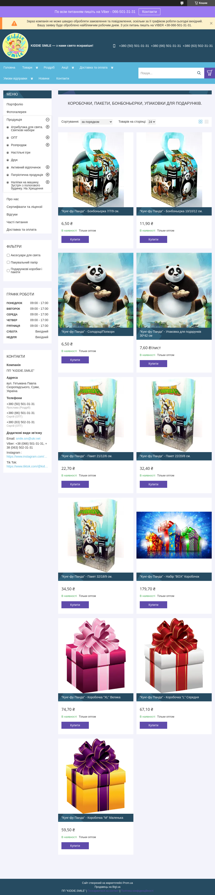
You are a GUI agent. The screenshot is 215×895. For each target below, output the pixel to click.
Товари (27, 67)
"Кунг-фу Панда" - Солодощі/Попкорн (88, 331)
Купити (75, 239)
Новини (44, 78)
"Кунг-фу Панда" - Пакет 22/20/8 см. (165, 456)
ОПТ (14, 137)
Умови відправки (15, 78)
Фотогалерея (16, 112)
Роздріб (49, 67)
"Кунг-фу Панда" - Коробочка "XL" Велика (90, 697)
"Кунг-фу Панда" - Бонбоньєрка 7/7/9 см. (90, 211)
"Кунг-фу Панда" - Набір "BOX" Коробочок (169, 576)
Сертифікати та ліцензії (24, 207)
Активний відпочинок (26, 167)
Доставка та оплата (94, 67)
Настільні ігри (20, 152)
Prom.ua (128, 882)
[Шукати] (199, 73)
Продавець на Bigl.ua (107, 886)
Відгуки (12, 214)
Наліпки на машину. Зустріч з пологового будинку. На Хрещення (27, 185)
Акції (65, 67)
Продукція (14, 119)
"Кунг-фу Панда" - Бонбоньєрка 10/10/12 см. (171, 211)
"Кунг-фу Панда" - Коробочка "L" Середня (169, 697)
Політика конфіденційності (137, 890)
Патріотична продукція (27, 175)
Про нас (13, 199)
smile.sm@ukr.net (28, 438)
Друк (14, 160)
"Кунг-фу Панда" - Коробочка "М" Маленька (92, 817)
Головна (9, 67)
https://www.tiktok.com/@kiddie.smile (27, 466)
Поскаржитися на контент (103, 890)
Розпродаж (19, 145)
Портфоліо (15, 104)
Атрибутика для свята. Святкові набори (27, 128)
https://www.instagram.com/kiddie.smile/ (27, 456)
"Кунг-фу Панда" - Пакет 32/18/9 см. (86, 576)
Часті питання (17, 222)
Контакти (149, 12)
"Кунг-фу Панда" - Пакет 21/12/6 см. (86, 456)
